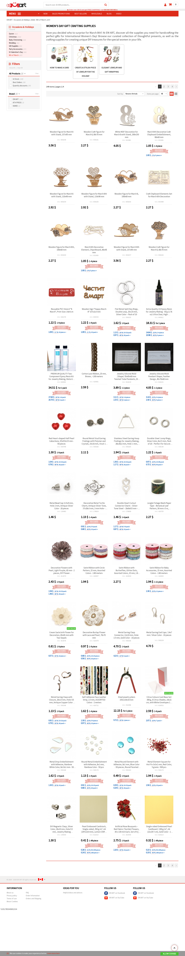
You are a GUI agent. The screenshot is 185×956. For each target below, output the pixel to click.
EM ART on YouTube (114, 898)
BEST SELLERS (81, 13)
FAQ (27, 892)
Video (118, 13)
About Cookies (12, 901)
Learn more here (53, 953)
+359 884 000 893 (109, 10)
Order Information (33, 895)
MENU (15, 13)
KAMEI (16, 106)
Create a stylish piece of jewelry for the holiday (85, 71)
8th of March (15, 55)
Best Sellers (19, 82)
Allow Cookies (169, 954)
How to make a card (59, 67)
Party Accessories (17, 49)
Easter (13, 34)
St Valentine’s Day (17, 52)
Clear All (20, 68)
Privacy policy (12, 895)
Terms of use (12, 898)
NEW (45, 13)
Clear (37, 73)
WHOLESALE (96, 13)
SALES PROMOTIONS (61, 13)
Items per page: (153, 94)
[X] (8, 953)
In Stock (18, 79)
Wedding (14, 43)
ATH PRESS (18, 102)
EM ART (18, 99)
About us (10, 892)
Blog (109, 13)
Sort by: (120, 94)
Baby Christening (17, 40)
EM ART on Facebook (114, 893)
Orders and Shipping (33, 898)
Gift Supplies (15, 46)
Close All (12, 29)
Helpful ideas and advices (72, 892)
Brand (13, 93)
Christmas (15, 37)
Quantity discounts (22, 86)
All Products (16, 73)
